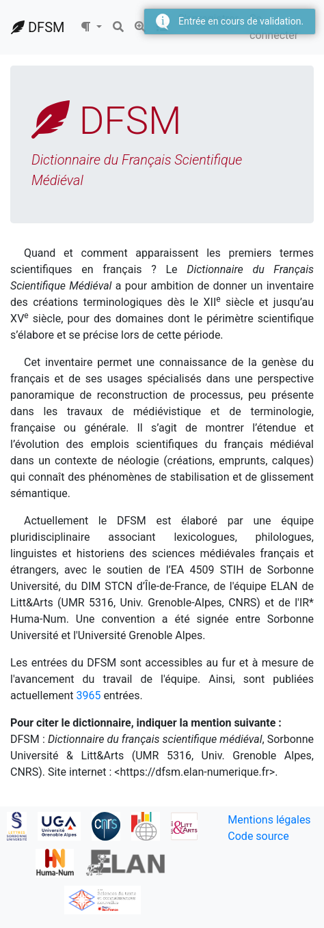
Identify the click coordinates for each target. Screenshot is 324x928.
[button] (91, 27)
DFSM (37, 27)
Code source (258, 836)
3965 (88, 695)
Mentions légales (269, 819)
